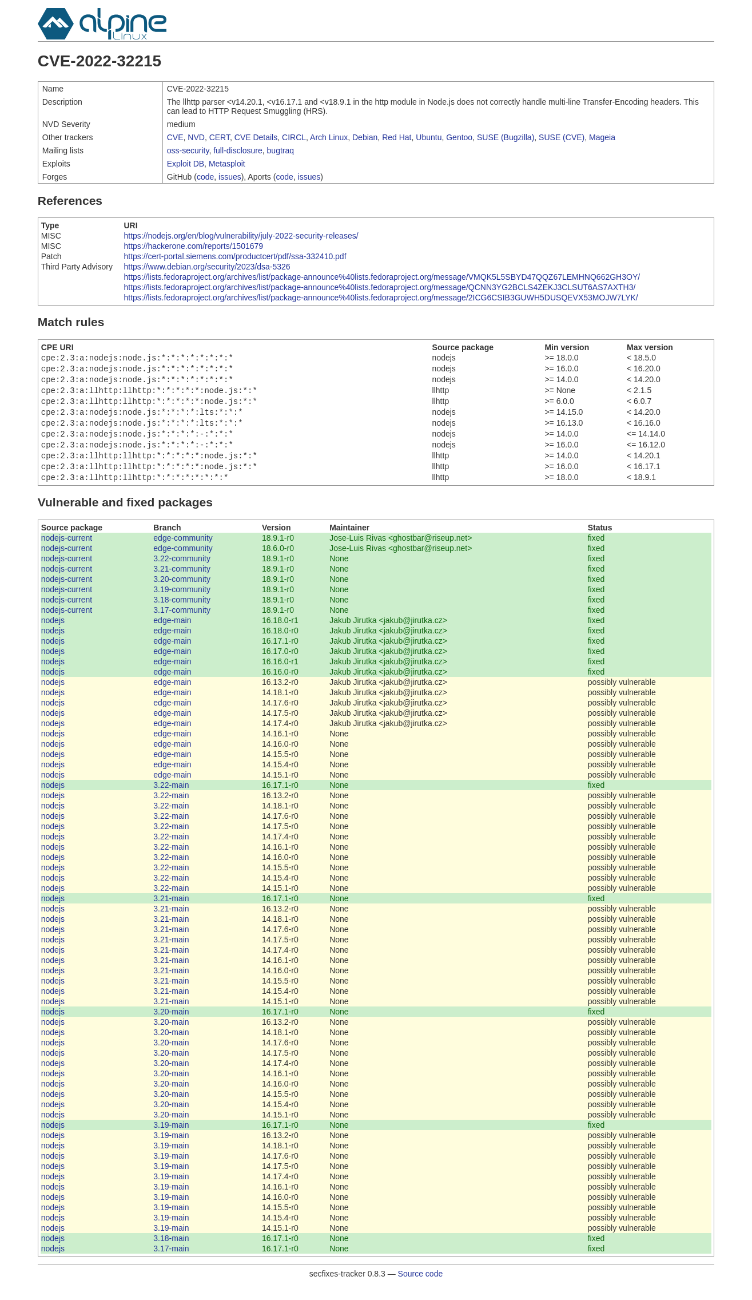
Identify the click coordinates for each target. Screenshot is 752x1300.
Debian (364, 137)
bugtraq (280, 150)
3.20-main (171, 1025)
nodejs (53, 634)
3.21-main (171, 912)
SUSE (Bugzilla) (505, 137)
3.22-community (181, 572)
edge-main (172, 634)
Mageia (602, 137)
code (205, 176)
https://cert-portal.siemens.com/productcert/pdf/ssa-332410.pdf (235, 256)
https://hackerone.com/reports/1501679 (193, 246)
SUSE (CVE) (561, 137)
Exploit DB (185, 163)
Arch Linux (329, 137)
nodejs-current (67, 551)
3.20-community (181, 592)
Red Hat (396, 137)
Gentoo (459, 137)
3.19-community (181, 603)
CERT (219, 137)
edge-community (183, 551)
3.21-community (181, 582)
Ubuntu (428, 137)
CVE (175, 137)
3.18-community (181, 613)
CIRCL (294, 137)
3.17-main (171, 1262)
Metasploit (227, 163)
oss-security (188, 150)
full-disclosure (237, 150)
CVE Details (255, 137)
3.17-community (181, 623)
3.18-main (171, 1252)
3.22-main (171, 798)
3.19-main (171, 1138)
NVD (196, 137)
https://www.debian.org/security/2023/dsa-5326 (207, 266)
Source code (420, 1287)
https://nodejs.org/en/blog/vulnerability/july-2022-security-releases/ (241, 235)
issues (229, 176)
